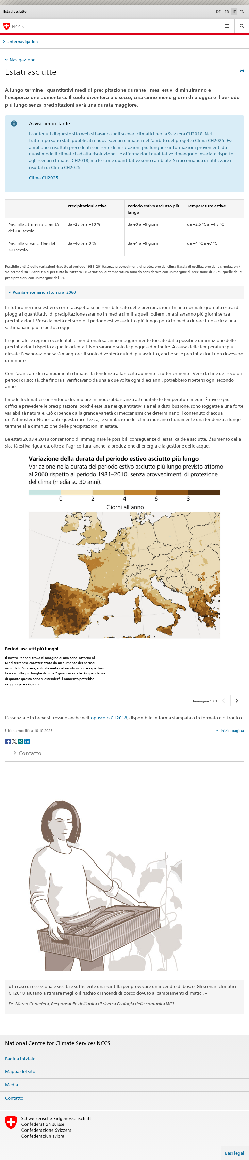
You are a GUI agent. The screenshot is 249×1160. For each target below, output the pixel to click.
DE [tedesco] (218, 11)
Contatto (14, 1098)
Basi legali (235, 1153)
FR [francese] (227, 11)
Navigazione (22, 59)
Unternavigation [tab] (22, 41)
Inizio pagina (232, 730)
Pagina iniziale (20, 1058)
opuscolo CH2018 (109, 717)
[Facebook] (8, 740)
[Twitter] (15, 740)
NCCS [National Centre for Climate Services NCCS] (18, 27)
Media (11, 1084)
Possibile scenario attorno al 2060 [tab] (44, 292)
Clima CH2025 (44, 177)
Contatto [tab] (29, 753)
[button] (223, 700)
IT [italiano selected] (234, 11)
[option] (124, 572)
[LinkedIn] (27, 740)
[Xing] (21, 740)
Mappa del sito (20, 1071)
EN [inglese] (241, 11)
